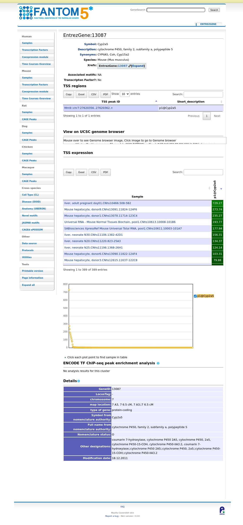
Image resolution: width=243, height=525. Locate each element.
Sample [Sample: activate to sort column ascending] (137, 196)
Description (87, 49)
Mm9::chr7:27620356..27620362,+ (88, 108)
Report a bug (111, 516)
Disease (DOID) (31, 202)
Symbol (90, 44)
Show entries (126, 93)
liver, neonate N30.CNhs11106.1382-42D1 (93, 234)
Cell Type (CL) (30, 195)
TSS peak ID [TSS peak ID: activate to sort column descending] (111, 101)
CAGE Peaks (29, 119)
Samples (27, 43)
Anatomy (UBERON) (34, 209)
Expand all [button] (28, 285)
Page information (32, 278)
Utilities (27, 257)
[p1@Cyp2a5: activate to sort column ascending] (217, 188)
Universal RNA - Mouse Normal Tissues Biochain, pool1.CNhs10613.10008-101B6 (119, 222)
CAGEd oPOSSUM (32, 230)
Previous (194, 116)
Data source (29, 243)
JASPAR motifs (31, 223)
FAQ (122, 506)
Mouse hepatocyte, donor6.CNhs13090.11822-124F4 (100, 253)
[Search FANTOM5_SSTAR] (176, 10)
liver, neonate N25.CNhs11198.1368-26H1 (93, 247)
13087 (122, 65)
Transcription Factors (35, 50)
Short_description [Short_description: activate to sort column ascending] (191, 101)
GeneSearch (137, 9)
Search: (198, 94)
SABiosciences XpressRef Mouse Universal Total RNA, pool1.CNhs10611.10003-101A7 (123, 228)
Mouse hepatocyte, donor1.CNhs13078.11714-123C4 (100, 215)
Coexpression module (35, 57)
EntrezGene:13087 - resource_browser (53, 10)
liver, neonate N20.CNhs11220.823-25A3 (92, 241)
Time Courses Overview (36, 64)
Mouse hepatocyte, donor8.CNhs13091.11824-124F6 (100, 209)
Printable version (32, 271)
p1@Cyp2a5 (205, 296)
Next (217, 116)
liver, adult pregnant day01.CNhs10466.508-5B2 (97, 203)
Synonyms (88, 54)
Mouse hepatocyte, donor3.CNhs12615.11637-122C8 (100, 260)
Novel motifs (30, 215)
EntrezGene (208, 24)
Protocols (28, 250)
